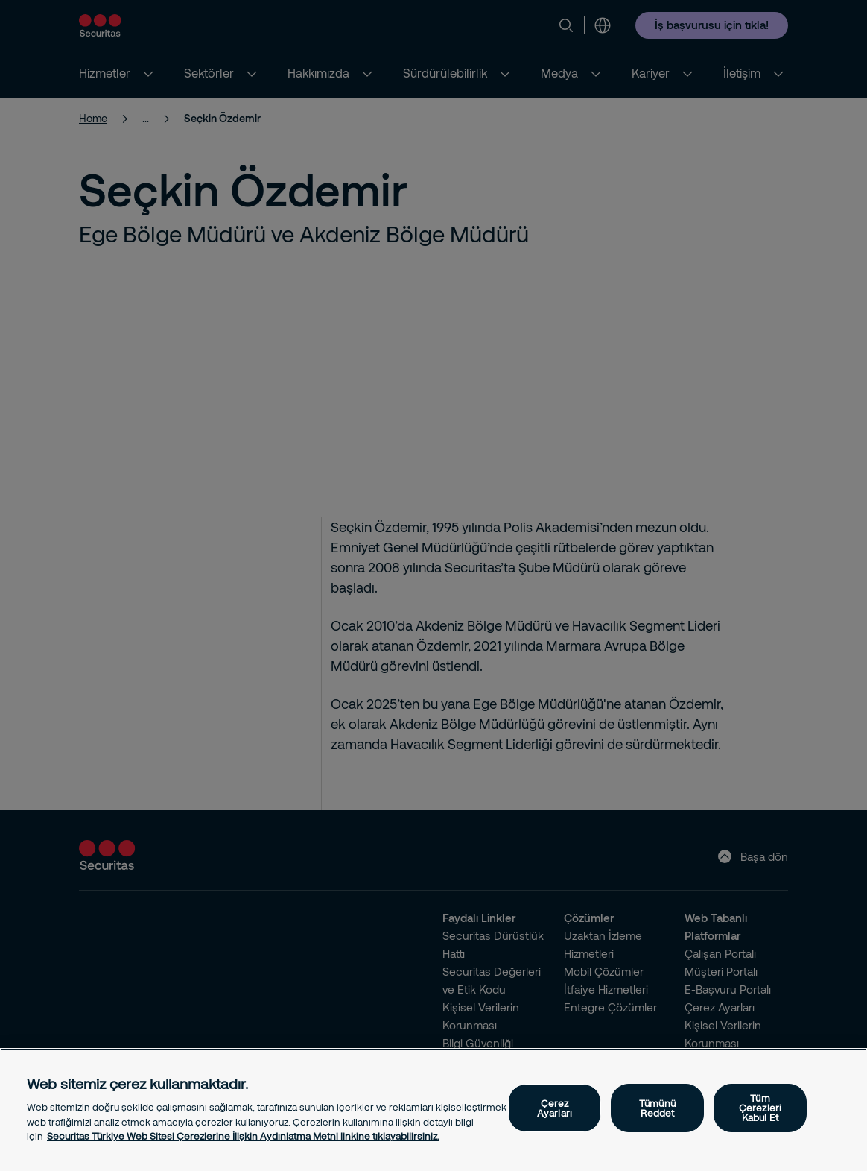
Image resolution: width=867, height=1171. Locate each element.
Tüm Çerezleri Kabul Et (760, 1107)
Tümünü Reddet (657, 1108)
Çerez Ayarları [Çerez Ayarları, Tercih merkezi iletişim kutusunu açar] (554, 1108)
